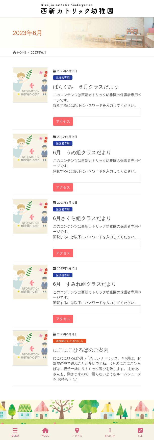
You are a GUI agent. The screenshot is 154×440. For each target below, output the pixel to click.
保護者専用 (63, 77)
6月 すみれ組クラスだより (84, 284)
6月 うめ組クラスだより (82, 152)
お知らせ (110, 432)
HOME (45, 432)
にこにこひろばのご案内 (81, 350)
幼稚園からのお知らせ (70, 341)
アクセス (77, 432)
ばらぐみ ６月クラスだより (86, 86)
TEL (140, 432)
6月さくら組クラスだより (82, 218)
